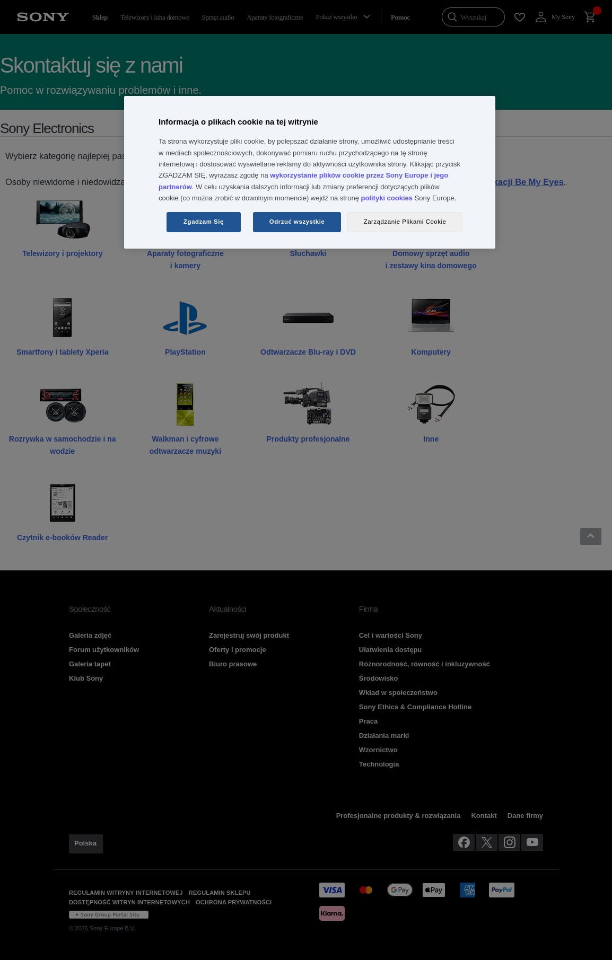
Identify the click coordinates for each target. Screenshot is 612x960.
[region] (309, 172)
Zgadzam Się (203, 221)
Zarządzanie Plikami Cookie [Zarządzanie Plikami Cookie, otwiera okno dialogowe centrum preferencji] (405, 221)
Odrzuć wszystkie (297, 221)
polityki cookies (387, 198)
